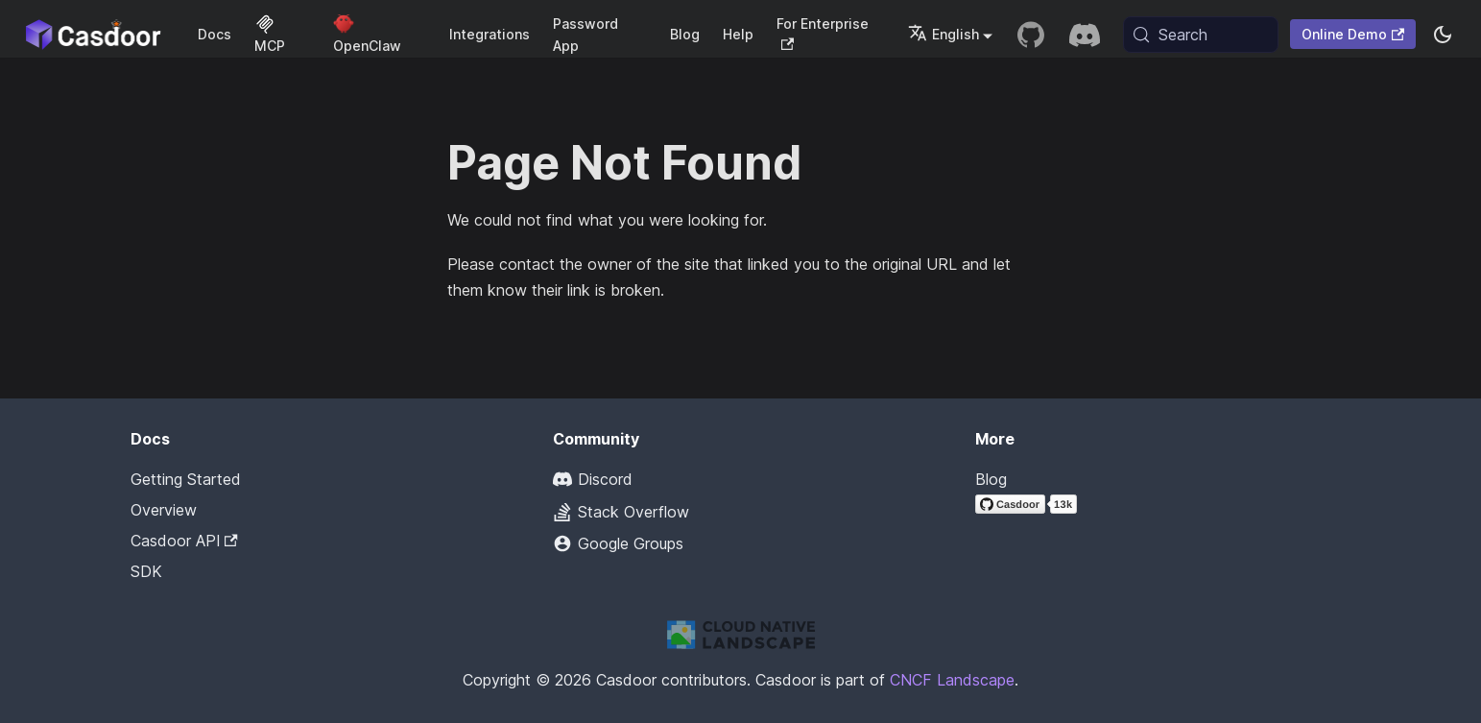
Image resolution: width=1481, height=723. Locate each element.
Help (738, 34)
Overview (164, 509)
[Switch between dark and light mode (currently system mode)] (1442, 34)
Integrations (489, 34)
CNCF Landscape (952, 679)
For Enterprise (822, 33)
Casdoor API (184, 540)
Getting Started (186, 479)
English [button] (943, 34)
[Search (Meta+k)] (1200, 34)
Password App (585, 34)
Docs (214, 34)
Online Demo (1353, 34)
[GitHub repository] (1031, 34)
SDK (146, 571)
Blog (685, 34)
